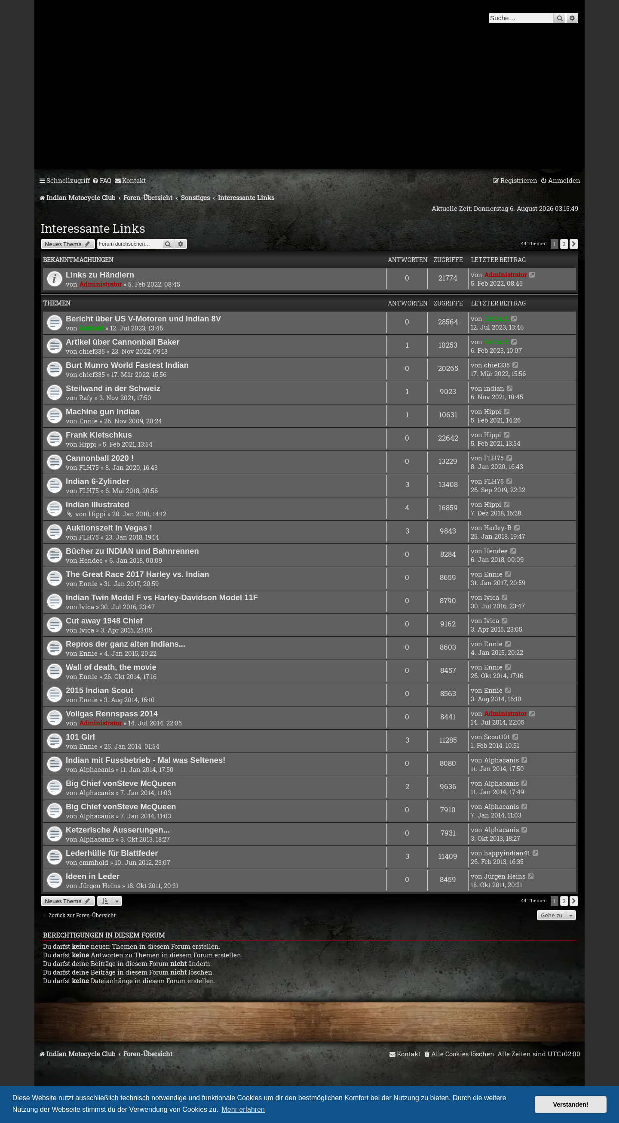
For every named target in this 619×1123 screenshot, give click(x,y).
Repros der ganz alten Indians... (125, 643)
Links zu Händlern (100, 274)
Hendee (91, 560)
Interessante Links (93, 228)
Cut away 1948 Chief (104, 620)
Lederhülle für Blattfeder (112, 853)
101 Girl (80, 736)
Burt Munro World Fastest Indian (127, 365)
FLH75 (89, 467)
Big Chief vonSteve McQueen (121, 783)
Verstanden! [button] (570, 1104)
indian (494, 388)
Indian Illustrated (97, 504)
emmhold (93, 862)
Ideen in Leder (93, 876)
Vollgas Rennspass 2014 (112, 713)
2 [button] (564, 244)
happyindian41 (507, 852)
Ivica (86, 606)
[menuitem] (101, 180)
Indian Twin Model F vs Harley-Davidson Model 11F (162, 597)
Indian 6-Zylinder (97, 481)
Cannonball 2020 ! (100, 458)
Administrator (100, 284)
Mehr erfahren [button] (243, 1109)
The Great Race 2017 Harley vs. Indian (137, 574)
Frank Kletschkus (99, 434)
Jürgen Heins (99, 885)
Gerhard (91, 328)
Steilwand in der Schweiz (113, 388)
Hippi (492, 411)
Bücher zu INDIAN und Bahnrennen (132, 550)
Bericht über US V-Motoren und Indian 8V (143, 318)
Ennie (88, 420)
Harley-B (498, 527)
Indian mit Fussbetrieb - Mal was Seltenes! (146, 760)
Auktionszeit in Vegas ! (109, 527)
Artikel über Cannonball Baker (123, 341)
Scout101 (497, 736)
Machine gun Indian (103, 411)
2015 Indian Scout (99, 690)
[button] (574, 244)
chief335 (92, 351)
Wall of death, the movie (111, 667)
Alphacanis (96, 769)
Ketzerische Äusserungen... (118, 829)
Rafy (86, 397)
